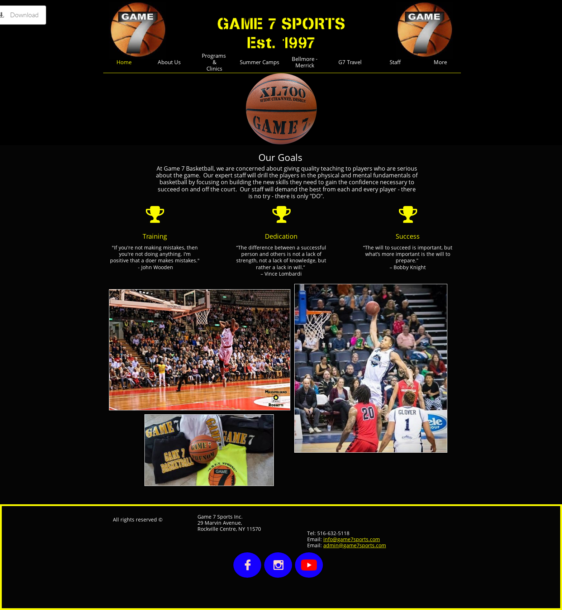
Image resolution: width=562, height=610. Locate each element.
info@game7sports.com (351, 539)
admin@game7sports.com (354, 545)
